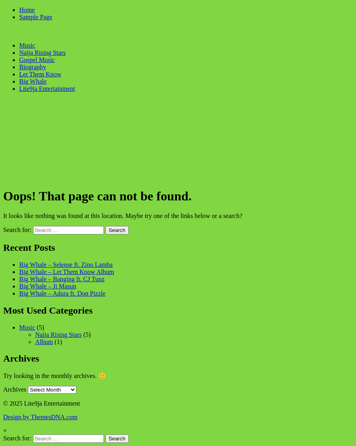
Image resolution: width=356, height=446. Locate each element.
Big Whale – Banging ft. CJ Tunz (62, 279)
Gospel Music (37, 59)
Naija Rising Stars (42, 52)
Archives (14, 389)
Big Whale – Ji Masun (47, 286)
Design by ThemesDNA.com (40, 417)
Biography (32, 67)
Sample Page (35, 17)
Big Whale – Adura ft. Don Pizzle (62, 293)
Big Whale (33, 81)
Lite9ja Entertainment (47, 88)
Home (27, 9)
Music (27, 45)
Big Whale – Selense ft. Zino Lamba (66, 264)
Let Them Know (40, 74)
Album (44, 341)
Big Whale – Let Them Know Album (66, 271)
